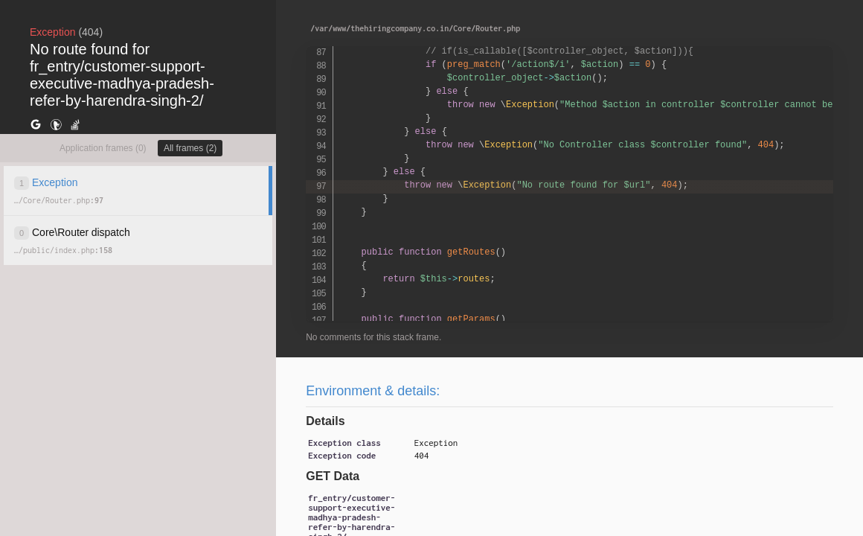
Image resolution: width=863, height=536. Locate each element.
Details (325, 421)
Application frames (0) (103, 148)
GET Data (332, 476)
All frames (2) (190, 148)
